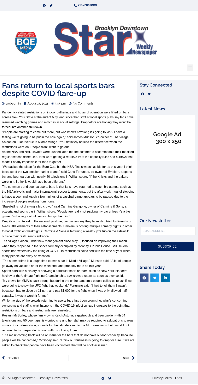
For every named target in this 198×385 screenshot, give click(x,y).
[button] (190, 68)
